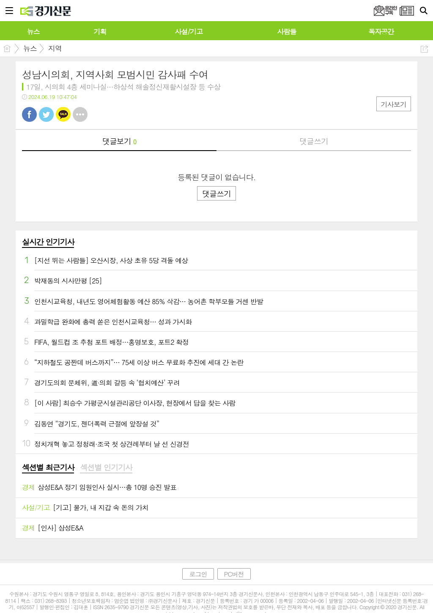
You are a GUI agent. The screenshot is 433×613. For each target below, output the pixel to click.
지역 (55, 48)
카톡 (63, 114)
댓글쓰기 (313, 141)
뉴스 (30, 48)
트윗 (46, 114)
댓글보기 (119, 141)
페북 (29, 114)
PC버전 (234, 573)
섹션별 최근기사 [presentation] (48, 467)
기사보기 (393, 104)
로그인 (198, 573)
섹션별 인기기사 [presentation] (106, 467)
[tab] (48, 467)
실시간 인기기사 (48, 241)
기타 (80, 114)
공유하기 (424, 49)
